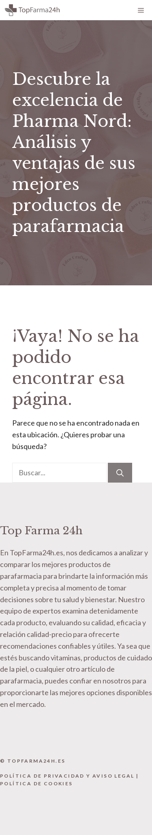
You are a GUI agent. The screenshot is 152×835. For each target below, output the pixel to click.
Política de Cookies (36, 783)
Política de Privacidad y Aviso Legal (67, 776)
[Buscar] (120, 473)
